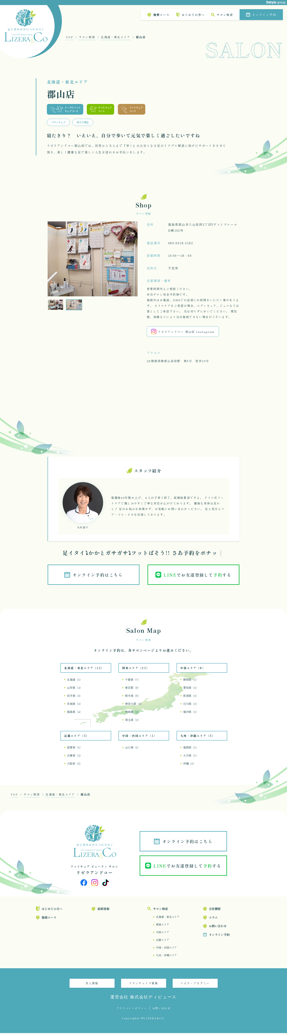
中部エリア (162, 933)
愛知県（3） (190, 688)
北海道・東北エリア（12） (84, 669)
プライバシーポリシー (131, 1009)
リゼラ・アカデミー (195, 984)
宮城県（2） (74, 705)
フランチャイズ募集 (143, 984)
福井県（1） (190, 713)
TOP (69, 37)
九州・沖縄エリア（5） (197, 737)
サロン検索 (225, 15)
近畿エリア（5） (76, 737)
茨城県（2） (132, 713)
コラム (213, 918)
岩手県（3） (74, 697)
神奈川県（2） (134, 705)
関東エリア (162, 925)
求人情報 (92, 984)
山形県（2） (74, 688)
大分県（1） (190, 756)
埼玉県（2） (132, 721)
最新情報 (103, 909)
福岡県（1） (190, 748)
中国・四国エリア (166, 948)
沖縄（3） (189, 764)
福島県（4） (74, 713)
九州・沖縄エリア (166, 956)
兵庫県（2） (74, 756)
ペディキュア (58, 122)
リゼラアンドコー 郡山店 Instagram (183, 331)
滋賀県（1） (74, 748)
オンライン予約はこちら (98, 575)
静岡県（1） (190, 680)
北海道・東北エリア (115, 37)
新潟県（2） (191, 697)
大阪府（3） (74, 764)
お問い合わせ (218, 927)
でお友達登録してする (198, 575)
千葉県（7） (132, 680)
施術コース (161, 15)
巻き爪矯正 (83, 122)
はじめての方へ (193, 15)
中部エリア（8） (192, 669)
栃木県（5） (132, 697)
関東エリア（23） (136, 669)
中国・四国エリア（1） (139, 737)
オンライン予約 (264, 14)
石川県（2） (191, 705)
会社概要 (215, 909)
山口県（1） (132, 748)
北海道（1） (74, 680)
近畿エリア (162, 941)
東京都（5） (132, 688)
